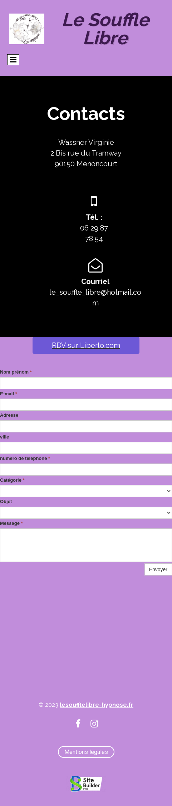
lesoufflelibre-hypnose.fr (96, 704)
